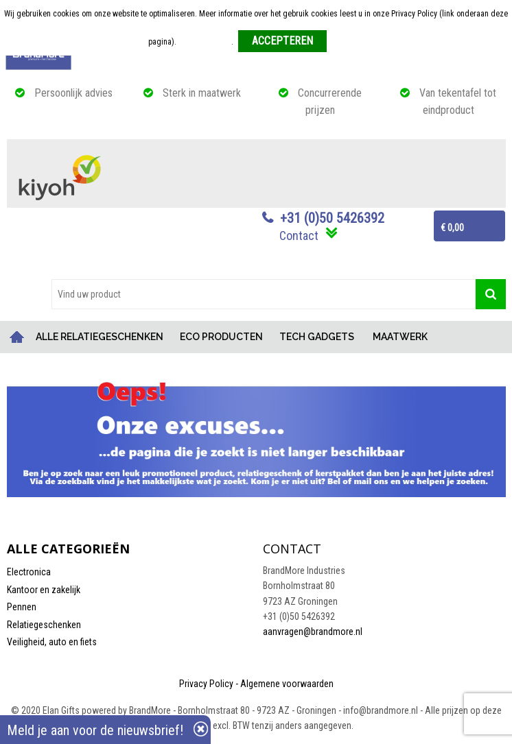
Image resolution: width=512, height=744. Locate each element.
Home (17, 337)
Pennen (21, 606)
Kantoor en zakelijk (43, 589)
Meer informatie (204, 42)
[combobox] (263, 294)
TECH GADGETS (316, 336)
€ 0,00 (452, 227)
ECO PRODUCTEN (221, 336)
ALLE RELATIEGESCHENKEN (99, 336)
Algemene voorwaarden (287, 683)
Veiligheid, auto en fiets (52, 641)
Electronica (29, 571)
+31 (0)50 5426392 (332, 218)
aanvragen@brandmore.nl (312, 631)
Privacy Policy (206, 683)
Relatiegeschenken (44, 624)
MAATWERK (400, 336)
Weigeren (347, 42)
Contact (298, 235)
